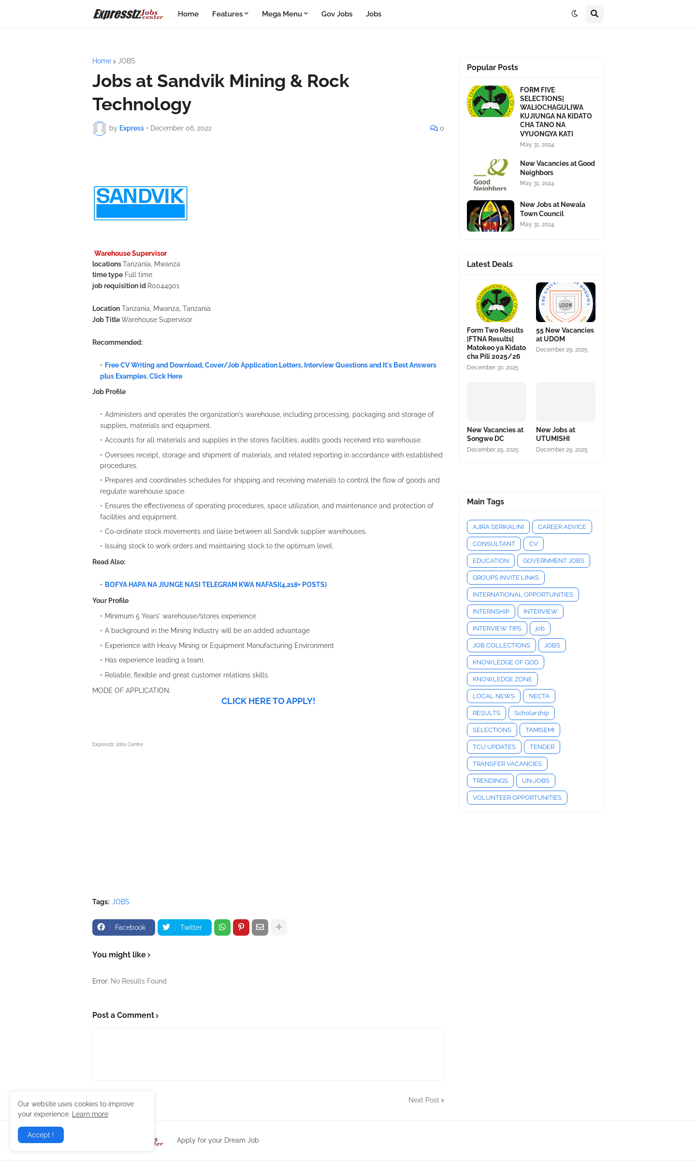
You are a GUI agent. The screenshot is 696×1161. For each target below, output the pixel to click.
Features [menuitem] (227, 14)
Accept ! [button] (41, 1135)
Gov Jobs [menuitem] (336, 14)
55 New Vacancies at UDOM (565, 334)
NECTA (539, 696)
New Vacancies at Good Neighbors (557, 168)
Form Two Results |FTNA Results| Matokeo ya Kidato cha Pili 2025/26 (496, 343)
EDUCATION (491, 560)
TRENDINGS (490, 780)
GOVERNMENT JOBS (553, 560)
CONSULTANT (494, 543)
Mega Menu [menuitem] (282, 14)
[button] (574, 14)
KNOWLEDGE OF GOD (505, 662)
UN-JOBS (536, 780)
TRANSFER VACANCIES (507, 763)
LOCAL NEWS (494, 696)
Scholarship (531, 713)
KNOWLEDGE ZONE (502, 679)
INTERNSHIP (491, 611)
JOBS (126, 61)
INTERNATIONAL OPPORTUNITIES (523, 594)
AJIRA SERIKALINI (498, 526)
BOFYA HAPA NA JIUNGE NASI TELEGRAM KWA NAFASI (192, 584)
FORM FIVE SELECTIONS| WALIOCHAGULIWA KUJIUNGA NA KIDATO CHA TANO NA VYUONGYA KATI (556, 112)
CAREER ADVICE (562, 526)
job (540, 628)
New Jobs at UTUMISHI (555, 434)
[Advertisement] (268, 817)
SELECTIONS (492, 730)
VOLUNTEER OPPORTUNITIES (517, 797)
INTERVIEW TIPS (497, 628)
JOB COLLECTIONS (501, 645)
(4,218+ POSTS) (303, 584)
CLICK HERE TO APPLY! (268, 701)
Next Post (423, 1100)
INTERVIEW (540, 611)
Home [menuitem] (188, 14)
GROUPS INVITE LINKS (506, 577)
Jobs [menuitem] (373, 14)
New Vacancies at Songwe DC (495, 434)
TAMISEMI (539, 730)
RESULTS (486, 713)
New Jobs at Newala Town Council (552, 209)
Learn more (90, 1114)
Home (101, 61)
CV (533, 543)
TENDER (542, 746)
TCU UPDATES (494, 746)
